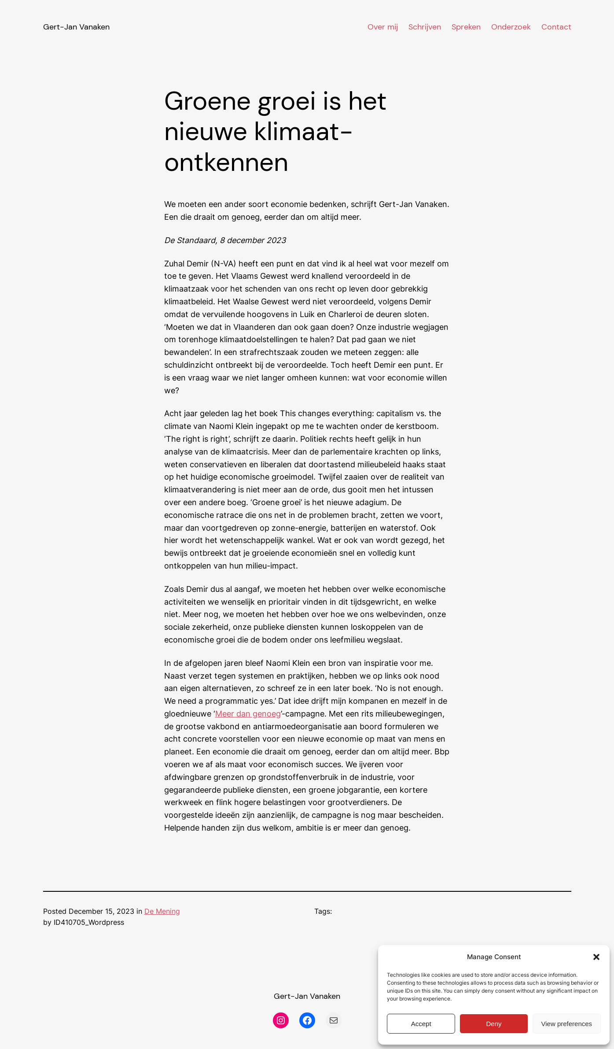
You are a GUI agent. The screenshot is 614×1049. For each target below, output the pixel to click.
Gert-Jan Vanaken (76, 27)
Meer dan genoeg (248, 713)
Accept (421, 1023)
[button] (596, 957)
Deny (493, 1023)
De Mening (162, 911)
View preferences (566, 1023)
